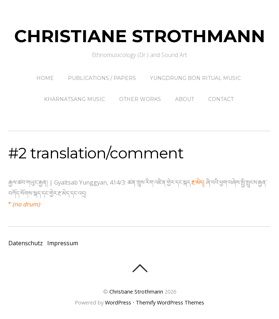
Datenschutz (25, 243)
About (184, 99)
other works (140, 99)
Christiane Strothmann (136, 291)
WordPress (118, 302)
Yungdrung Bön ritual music (195, 78)
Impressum (62, 243)
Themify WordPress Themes (170, 302)
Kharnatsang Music (74, 99)
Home (45, 78)
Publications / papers (102, 78)
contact (221, 99)
